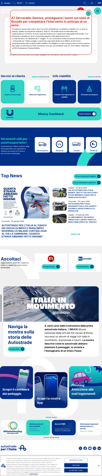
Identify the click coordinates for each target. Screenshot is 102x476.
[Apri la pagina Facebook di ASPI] (85, 448)
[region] (51, 466)
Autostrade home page (30, 55)
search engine (72, 55)
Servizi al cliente (13, 76)
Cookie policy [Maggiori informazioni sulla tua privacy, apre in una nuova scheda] (33, 474)
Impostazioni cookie (76, 460)
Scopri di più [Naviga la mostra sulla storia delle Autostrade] (14, 349)
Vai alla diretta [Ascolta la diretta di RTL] (49, 267)
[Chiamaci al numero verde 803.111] (18, 3)
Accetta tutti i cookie (76, 470)
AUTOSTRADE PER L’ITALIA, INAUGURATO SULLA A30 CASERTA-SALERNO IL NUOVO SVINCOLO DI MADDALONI (82, 207)
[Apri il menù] (97, 11)
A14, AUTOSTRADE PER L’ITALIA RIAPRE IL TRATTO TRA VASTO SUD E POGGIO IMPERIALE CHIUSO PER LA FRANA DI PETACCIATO (83, 193)
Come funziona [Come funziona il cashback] (85, 114)
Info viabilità (62, 76)
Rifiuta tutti (76, 465)
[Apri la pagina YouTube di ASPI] (90, 448)
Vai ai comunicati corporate (85, 183)
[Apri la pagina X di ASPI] (80, 448)
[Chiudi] (99, 465)
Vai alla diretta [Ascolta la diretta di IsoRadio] (83, 267)
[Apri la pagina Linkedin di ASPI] (99, 448)
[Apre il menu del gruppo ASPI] (6, 3)
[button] (88, 13)
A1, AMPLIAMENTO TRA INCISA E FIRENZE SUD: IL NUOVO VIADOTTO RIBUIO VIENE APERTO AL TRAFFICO (82, 219)
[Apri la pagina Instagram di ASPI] (94, 448)
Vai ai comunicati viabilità (85, 176)
